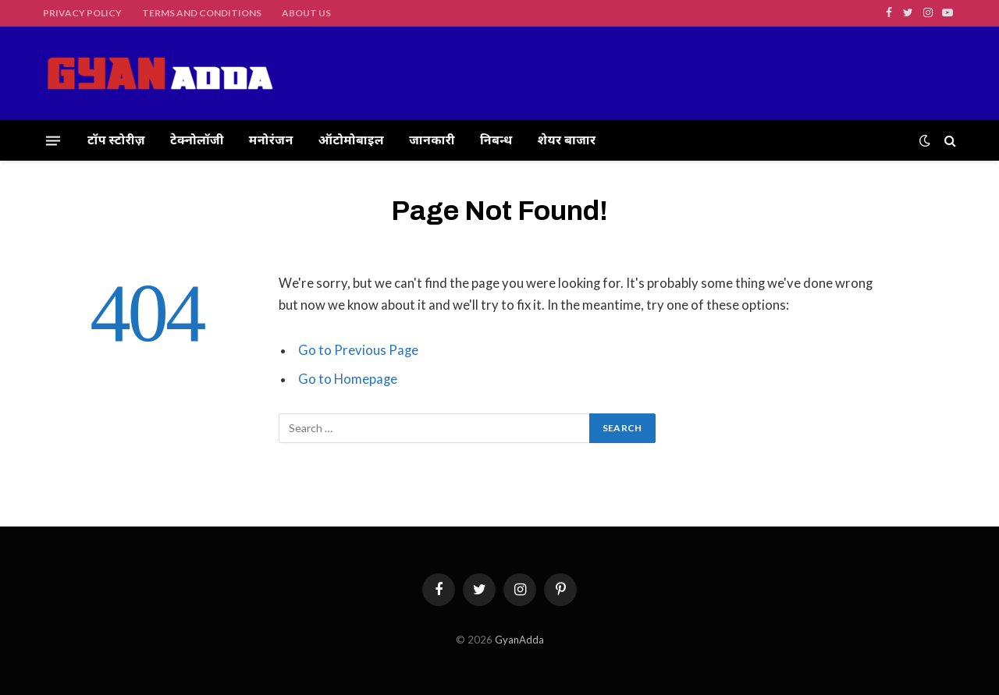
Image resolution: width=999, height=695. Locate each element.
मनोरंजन (271, 140)
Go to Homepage (347, 379)
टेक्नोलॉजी (197, 140)
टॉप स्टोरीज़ (116, 140)
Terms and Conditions (201, 13)
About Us (306, 13)
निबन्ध (496, 140)
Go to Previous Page (358, 350)
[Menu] (53, 140)
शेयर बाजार (567, 140)
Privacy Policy (82, 13)
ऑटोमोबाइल (351, 140)
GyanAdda (519, 639)
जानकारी (432, 140)
